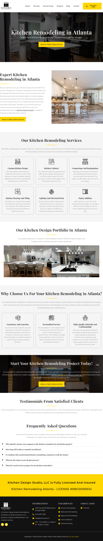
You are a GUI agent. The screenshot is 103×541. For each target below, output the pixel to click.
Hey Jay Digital (73, 537)
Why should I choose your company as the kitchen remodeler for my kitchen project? (43, 445)
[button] (2, 263)
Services (36, 6)
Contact (76, 6)
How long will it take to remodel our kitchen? (25, 450)
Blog (68, 6)
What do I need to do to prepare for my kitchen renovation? (32, 466)
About (27, 6)
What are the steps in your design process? (24, 461)
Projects (60, 6)
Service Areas (48, 6)
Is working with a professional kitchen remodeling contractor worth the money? (41, 455)
